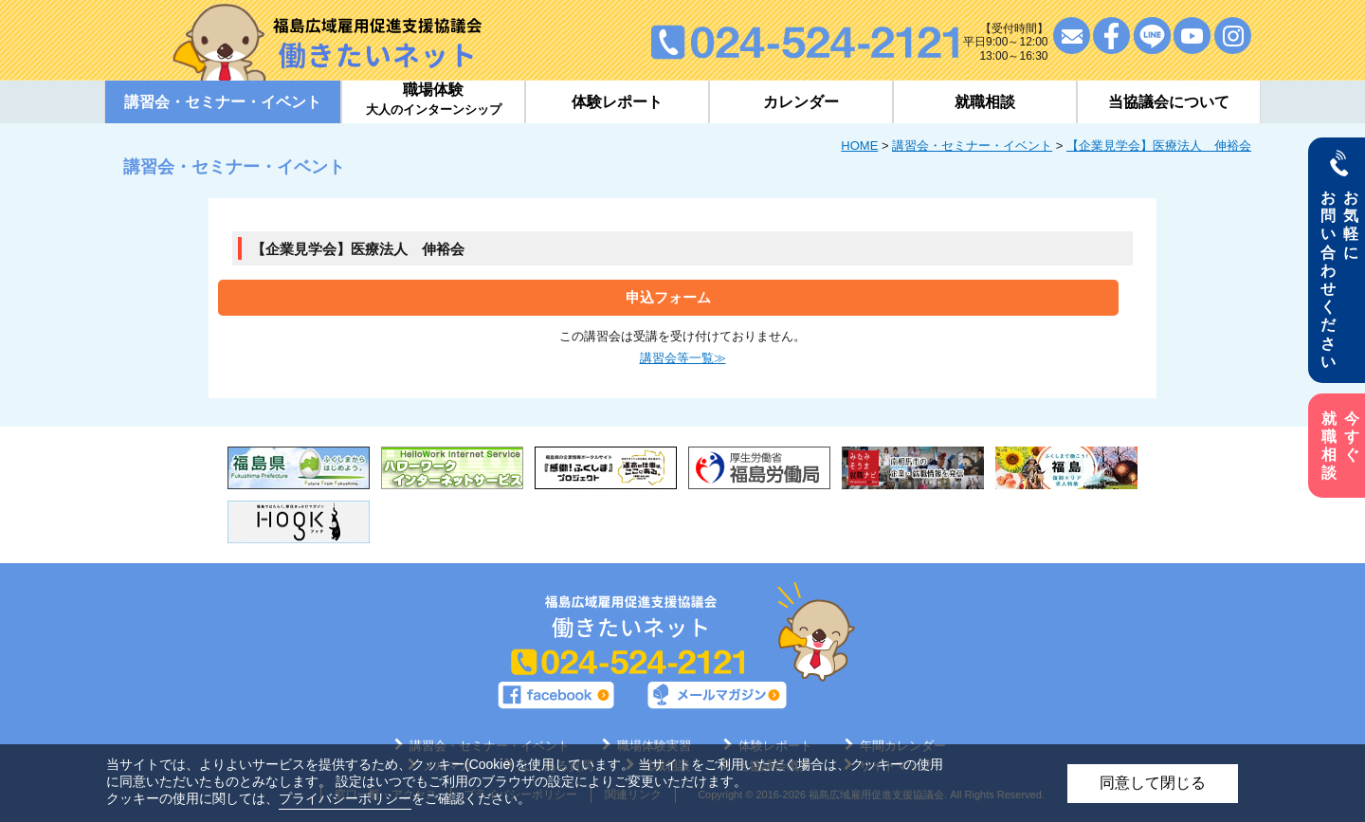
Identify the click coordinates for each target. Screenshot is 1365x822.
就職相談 (985, 102)
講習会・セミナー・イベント (972, 145)
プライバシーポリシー (345, 798)
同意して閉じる (1153, 783)
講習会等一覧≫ (683, 358)
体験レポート (617, 102)
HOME (859, 145)
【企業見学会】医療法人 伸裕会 (1158, 145)
